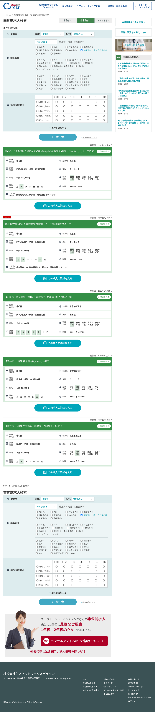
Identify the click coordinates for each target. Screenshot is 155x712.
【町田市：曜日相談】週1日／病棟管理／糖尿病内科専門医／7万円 (39, 296)
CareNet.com (134, 686)
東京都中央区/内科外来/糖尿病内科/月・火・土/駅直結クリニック (38, 224)
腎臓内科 (58, 50)
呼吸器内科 (74, 47)
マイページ (108, 683)
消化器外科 (74, 60)
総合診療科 (74, 85)
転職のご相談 (109, 679)
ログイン (131, 701)
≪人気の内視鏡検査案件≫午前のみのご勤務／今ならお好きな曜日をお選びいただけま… (133, 93)
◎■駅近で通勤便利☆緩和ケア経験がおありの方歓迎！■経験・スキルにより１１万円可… (50, 151)
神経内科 (73, 50)
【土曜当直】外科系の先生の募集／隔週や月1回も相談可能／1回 (133, 79)
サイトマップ (133, 690)
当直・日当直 (43, 116)
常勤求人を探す (89, 683)
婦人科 (81, 66)
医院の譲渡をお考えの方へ (133, 32)
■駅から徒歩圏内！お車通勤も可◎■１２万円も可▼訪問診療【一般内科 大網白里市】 (133, 122)
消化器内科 (44, 50)
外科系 (42, 60)
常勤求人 (67, 20)
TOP (85, 679)
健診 (41, 88)
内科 (56, 47)
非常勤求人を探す (90, 686)
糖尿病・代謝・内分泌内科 (95, 50)
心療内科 (58, 53)
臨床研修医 (59, 88)
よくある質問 (109, 693)
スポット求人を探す (91, 690)
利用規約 (131, 693)
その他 (72, 88)
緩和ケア (43, 85)
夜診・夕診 (42, 120)
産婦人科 (73, 79)
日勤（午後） (43, 111)
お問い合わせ (133, 679)
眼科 (41, 79)
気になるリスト (110, 686)
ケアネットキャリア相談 (114, 690)
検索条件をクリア (89, 137)
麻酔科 (57, 82)
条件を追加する (57, 128)
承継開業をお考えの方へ (133, 22)
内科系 (42, 47)
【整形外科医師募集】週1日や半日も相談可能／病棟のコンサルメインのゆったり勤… (133, 108)
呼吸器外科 (89, 60)
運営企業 (131, 683)
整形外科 (89, 63)
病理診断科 (74, 82)
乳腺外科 (59, 63)
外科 (56, 60)
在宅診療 (58, 85)
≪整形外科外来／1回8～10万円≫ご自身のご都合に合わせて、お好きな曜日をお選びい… (133, 65)
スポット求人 (103, 20)
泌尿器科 (88, 76)
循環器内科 (89, 47)
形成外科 (43, 66)
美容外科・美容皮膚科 (63, 66)
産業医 (87, 85)
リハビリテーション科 (48, 69)
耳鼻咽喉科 (59, 79)
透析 (86, 79)
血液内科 (43, 53)
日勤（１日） (43, 102)
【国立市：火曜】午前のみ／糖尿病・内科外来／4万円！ (34, 426)
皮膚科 (42, 76)
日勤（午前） (43, 106)
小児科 (57, 76)
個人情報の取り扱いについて (140, 697)
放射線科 (43, 82)
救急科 (87, 82)
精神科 (72, 76)
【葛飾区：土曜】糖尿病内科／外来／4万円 (27, 361)
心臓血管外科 (45, 63)
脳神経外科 (75, 63)
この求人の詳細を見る (57, 205)
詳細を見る (103, 151)
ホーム (7, 15)
